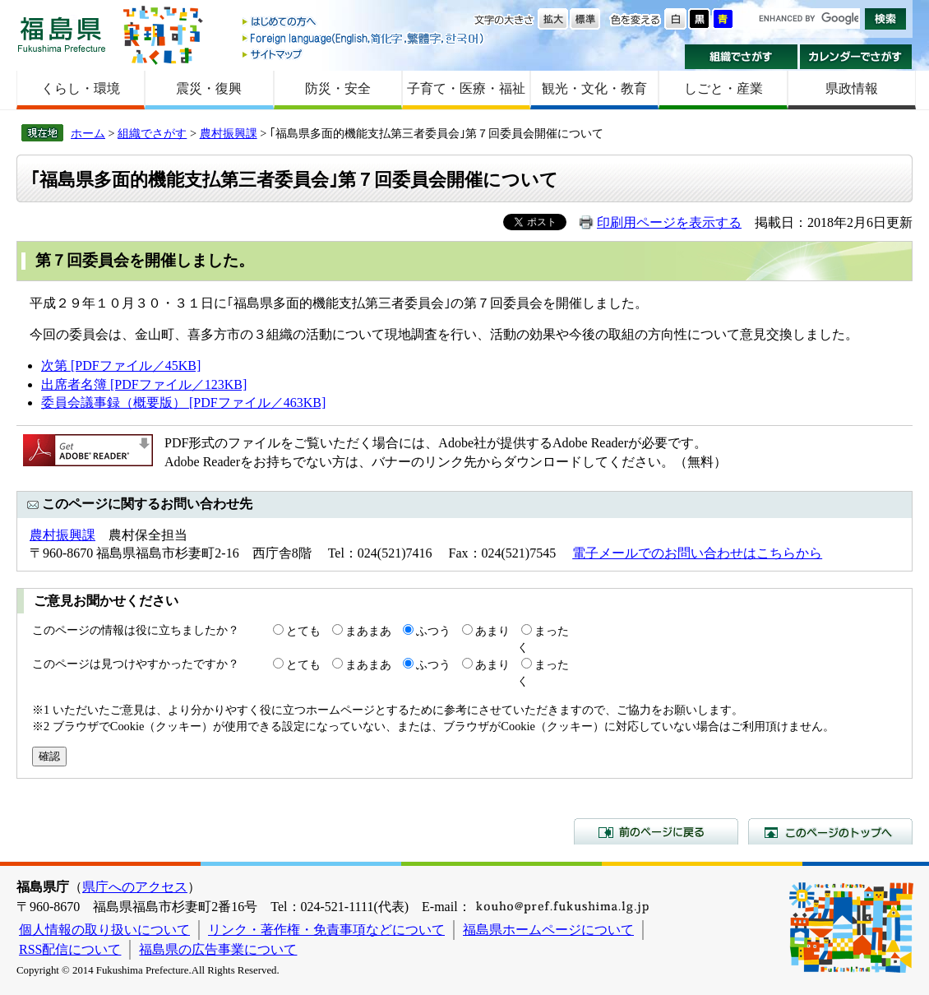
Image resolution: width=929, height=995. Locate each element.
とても (303, 630)
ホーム (88, 133)
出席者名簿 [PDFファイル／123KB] (144, 384)
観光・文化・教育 (594, 88)
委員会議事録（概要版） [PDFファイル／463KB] (183, 403)
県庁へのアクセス (134, 887)
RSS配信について (70, 949)
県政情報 (851, 88)
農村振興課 (228, 133)
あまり (492, 630)
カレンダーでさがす (856, 56)
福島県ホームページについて (548, 930)
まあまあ (368, 630)
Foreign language (364, 38)
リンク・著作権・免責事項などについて (326, 930)
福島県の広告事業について (218, 949)
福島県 (61, 34)
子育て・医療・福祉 (466, 88)
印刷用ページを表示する (669, 222)
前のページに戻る (656, 831)
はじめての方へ (364, 22)
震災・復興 (209, 88)
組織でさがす (741, 56)
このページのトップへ (830, 831)
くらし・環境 (80, 88)
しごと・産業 (723, 88)
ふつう (433, 630)
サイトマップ (364, 54)
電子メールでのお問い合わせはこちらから (697, 553)
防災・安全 (338, 88)
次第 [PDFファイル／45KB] (121, 366)
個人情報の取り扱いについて (104, 930)
